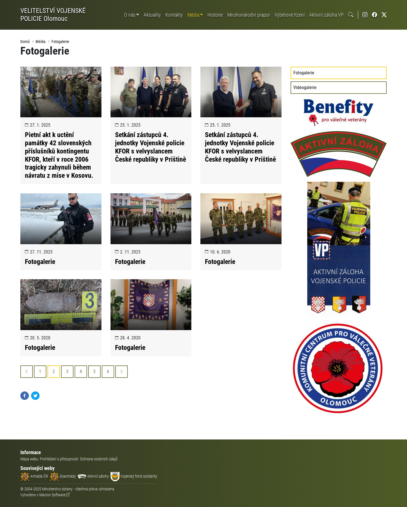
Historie (215, 15)
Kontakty (174, 15)
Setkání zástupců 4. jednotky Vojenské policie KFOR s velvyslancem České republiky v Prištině (150, 147)
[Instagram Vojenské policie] (364, 15)
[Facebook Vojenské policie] (374, 15)
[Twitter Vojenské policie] (384, 15)
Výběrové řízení (289, 15)
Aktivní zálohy (93, 476)
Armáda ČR (34, 476)
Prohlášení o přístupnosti (59, 459)
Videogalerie (305, 87)
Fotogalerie (60, 41)
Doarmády (63, 476)
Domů (25, 41)
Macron (52, 495)
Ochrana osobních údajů (99, 459)
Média (193, 15)
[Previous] (26, 371)
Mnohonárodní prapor (248, 15)
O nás (129, 15)
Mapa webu (29, 459)
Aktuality (152, 15)
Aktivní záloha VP (326, 15)
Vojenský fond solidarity (134, 476)
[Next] (121, 371)
